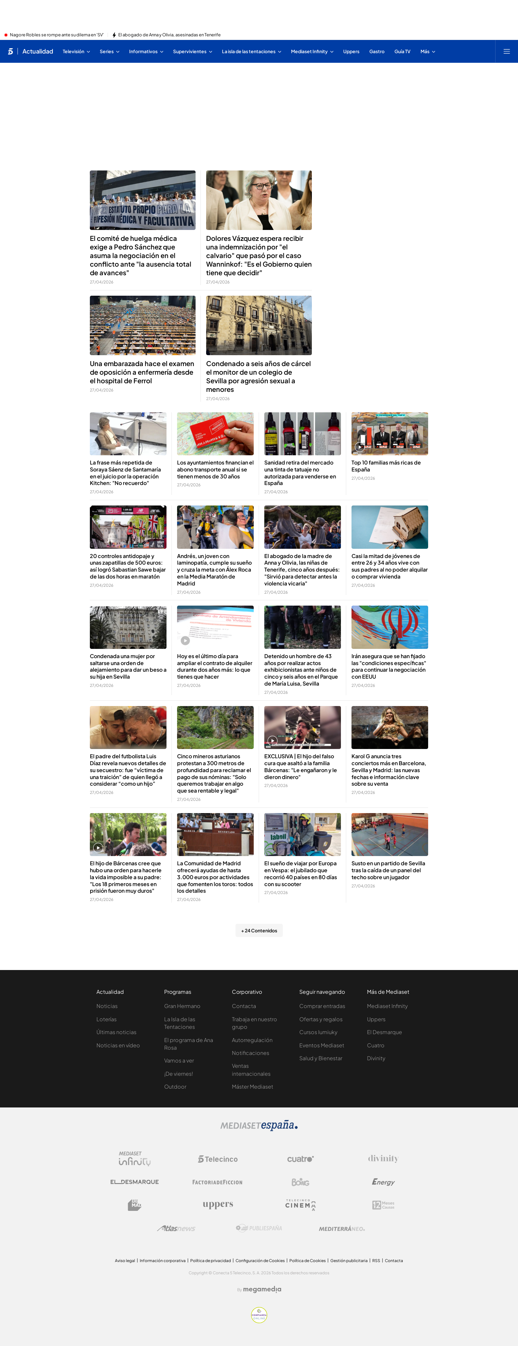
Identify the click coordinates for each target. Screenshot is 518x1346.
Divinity (376, 1058)
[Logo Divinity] (383, 1159)
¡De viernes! (178, 1073)
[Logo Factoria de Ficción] (218, 1182)
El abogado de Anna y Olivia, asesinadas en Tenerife (169, 35)
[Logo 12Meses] (383, 1205)
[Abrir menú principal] (506, 51)
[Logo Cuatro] (300, 1159)
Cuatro (376, 1045)
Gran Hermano (182, 1005)
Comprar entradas (322, 1005)
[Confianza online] (259, 1321)
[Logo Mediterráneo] (342, 1228)
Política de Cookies (307, 1260)
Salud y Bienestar (320, 1058)
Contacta (244, 1005)
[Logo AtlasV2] (176, 1228)
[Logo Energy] (383, 1182)
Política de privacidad (210, 1260)
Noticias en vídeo (118, 1045)
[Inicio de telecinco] (10, 51)
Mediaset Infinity (387, 1005)
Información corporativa (163, 1260)
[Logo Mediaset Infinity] (135, 1159)
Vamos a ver (179, 1060)
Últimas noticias (116, 1031)
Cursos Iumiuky (318, 1031)
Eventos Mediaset (321, 1045)
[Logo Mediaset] (259, 1129)
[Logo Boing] (301, 1182)
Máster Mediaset (252, 1086)
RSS (376, 1260)
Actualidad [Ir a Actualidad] (37, 51)
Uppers (376, 1019)
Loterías (106, 1019)
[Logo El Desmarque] (135, 1182)
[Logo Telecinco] (218, 1159)
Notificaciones (250, 1052)
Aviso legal (125, 1260)
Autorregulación (252, 1039)
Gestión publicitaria (349, 1260)
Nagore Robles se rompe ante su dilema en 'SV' (57, 35)
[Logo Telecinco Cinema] (300, 1205)
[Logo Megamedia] (262, 1289)
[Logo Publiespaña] (259, 1228)
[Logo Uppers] (218, 1205)
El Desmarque (384, 1031)
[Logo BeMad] (135, 1205)
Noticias (107, 1005)
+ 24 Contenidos (259, 930)
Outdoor (175, 1086)
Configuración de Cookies (260, 1260)
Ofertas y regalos (321, 1019)
